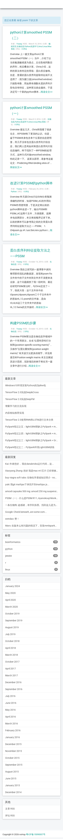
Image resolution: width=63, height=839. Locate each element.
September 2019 (13, 620)
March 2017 (11, 675)
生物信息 (20, 46)
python (31, 548)
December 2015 (13, 744)
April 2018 (10, 648)
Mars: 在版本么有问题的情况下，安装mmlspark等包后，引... (32, 525)
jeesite (31, 555)
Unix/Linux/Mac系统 (37, 122)
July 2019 (10, 634)
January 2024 (12, 586)
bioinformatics (31, 541)
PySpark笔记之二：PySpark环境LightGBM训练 (29, 447)
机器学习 (34, 46)
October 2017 (12, 661)
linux (31, 569)
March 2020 (11, 606)
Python (27, 46)
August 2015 (12, 771)
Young (19, 44)
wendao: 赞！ (12, 518)
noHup (7, 4)
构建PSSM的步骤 (23, 323)
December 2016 (13, 682)
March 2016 (11, 723)
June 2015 (10, 778)
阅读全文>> (46, 91)
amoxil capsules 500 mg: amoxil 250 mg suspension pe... (32, 491)
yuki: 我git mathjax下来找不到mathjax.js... (27, 484)
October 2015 (12, 758)
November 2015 (13, 751)
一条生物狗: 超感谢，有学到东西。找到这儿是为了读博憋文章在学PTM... (32, 505)
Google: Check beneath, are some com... (26, 512)
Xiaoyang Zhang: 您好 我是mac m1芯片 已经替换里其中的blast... (32, 470)
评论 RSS (10, 815)
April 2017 (10, 668)
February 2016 (12, 730)
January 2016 (12, 737)
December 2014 (13, 792)
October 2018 (12, 641)
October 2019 (12, 613)
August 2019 (12, 627)
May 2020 (10, 593)
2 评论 (26, 331)
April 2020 (10, 600)
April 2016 (10, 716)
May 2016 (10, 709)
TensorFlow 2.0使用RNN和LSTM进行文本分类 (29, 419)
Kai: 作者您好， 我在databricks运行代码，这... (29, 463)
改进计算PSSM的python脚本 (31, 183)
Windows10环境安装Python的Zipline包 (25, 385)
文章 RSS (10, 808)
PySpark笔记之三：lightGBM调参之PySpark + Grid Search (32, 440)
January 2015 (12, 785)
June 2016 (10, 703)
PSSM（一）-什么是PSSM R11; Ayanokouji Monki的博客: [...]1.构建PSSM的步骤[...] (32, 498)
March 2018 (11, 655)
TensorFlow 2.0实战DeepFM (19, 399)
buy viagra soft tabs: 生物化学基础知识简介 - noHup (32, 477)
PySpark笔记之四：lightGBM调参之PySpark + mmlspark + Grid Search (32, 433)
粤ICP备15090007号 (35, 834)
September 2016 (13, 689)
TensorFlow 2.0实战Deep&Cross (22, 392)
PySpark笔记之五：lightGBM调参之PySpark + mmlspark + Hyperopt (32, 426)
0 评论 (24, 49)
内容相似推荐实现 (14, 413)
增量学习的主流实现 (15, 406)
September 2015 (13, 764)
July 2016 (10, 696)
